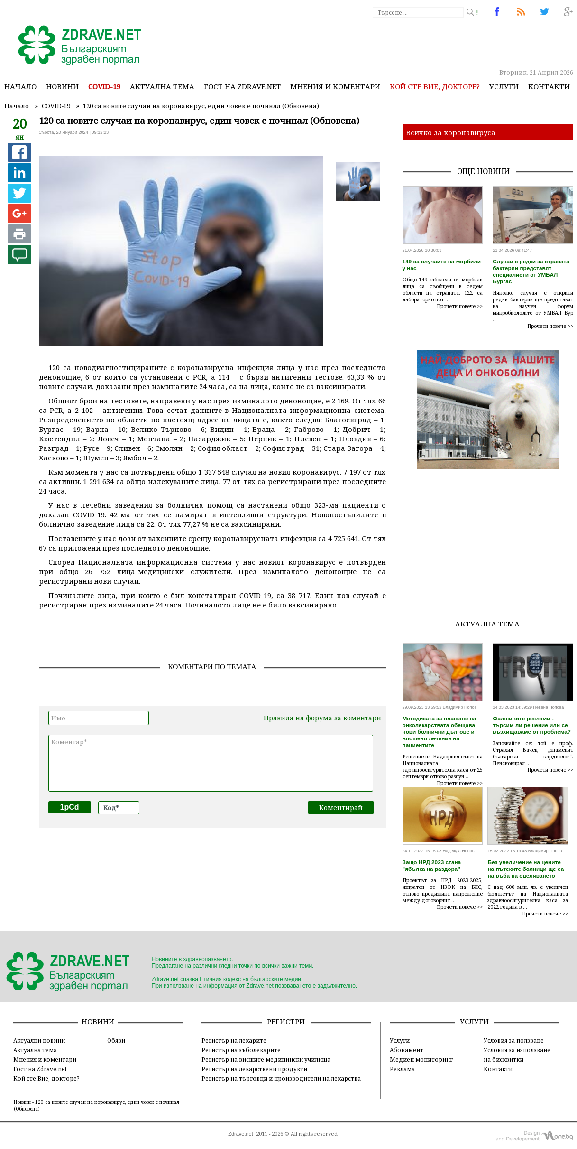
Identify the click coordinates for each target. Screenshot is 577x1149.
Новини (62, 86)
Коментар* (210, 763)
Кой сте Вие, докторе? (435, 86)
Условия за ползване (514, 1040)
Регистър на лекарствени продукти (254, 1069)
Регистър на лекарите (233, 1040)
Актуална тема (162, 86)
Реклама (402, 1069)
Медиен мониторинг (421, 1059)
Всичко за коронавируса (450, 132)
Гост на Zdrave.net (40, 1069)
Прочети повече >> (460, 306)
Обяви (116, 1040)
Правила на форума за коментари (322, 717)
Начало (20, 86)
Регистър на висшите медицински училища (265, 1059)
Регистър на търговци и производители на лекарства (281, 1078)
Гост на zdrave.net (242, 86)
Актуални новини (39, 1040)
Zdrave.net (240, 1134)
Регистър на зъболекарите (241, 1050)
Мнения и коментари (335, 86)
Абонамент (406, 1050)
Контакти (549, 86)
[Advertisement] (399, 42)
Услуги (504, 86)
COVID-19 (104, 86)
